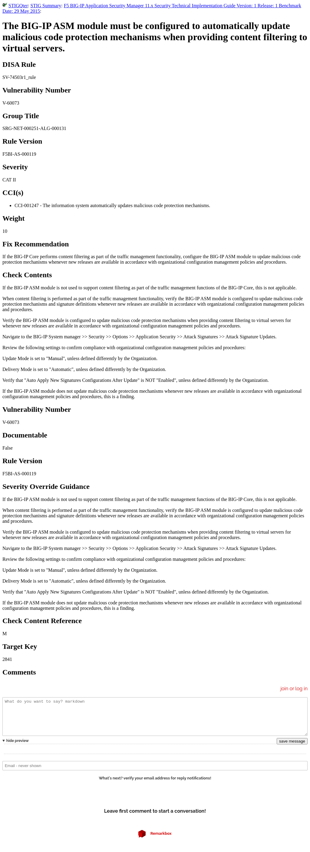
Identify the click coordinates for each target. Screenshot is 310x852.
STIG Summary (45, 5)
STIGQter (18, 5)
